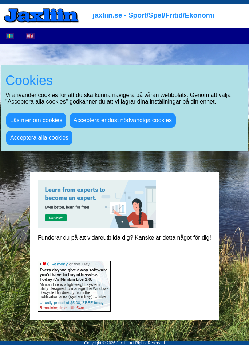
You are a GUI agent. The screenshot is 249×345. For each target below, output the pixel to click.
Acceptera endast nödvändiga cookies (123, 120)
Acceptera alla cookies (39, 138)
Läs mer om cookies (36, 120)
